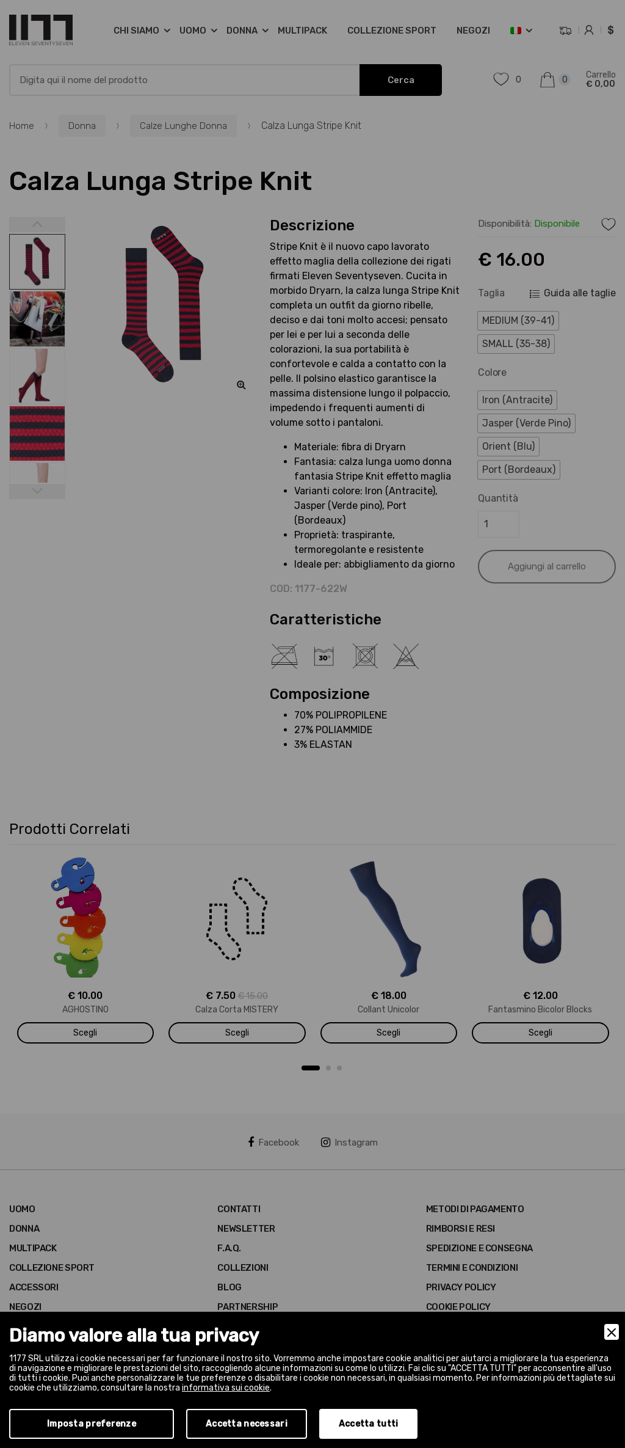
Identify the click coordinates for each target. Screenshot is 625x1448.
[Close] (611, 1332)
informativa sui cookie (226, 1388)
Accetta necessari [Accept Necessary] (246, 1424)
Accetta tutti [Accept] (369, 1424)
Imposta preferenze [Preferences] (91, 1424)
